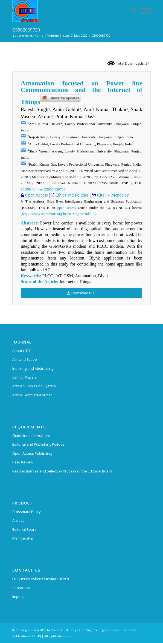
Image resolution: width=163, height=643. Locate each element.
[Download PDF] (81, 293)
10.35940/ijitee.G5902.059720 (43, 189)
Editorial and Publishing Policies (38, 444)
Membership (22, 538)
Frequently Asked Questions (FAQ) (40, 578)
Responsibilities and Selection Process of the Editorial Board (62, 471)
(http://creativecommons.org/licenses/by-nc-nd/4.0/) (59, 214)
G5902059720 (26, 30)
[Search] (130, 11)
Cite (100, 195)
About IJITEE (21, 350)
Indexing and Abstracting (32, 368)
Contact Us (21, 587)
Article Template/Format (32, 395)
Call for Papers (24, 377)
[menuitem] (130, 11)
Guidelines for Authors (31, 435)
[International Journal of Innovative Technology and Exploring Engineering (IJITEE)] (67, 11)
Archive (18, 520)
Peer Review (22, 462)
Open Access (36, 195)
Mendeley (119, 195)
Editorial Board (24, 529)
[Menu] (143, 11)
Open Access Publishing (32, 453)
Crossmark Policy (26, 511)
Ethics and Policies (71, 195)
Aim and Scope (24, 359)
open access (66, 208)
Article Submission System (34, 386)
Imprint (18, 596)
